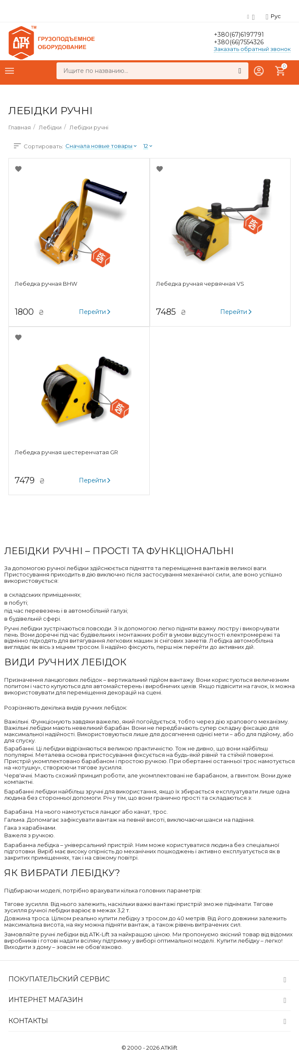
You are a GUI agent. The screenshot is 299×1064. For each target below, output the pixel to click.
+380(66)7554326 (248, 42)
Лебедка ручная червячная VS (203, 283)
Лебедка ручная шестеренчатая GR (70, 452)
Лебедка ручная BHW (49, 283)
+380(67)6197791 (247, 34)
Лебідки (50, 127)
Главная (19, 127)
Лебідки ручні (89, 127)
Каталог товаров (10, 71)
